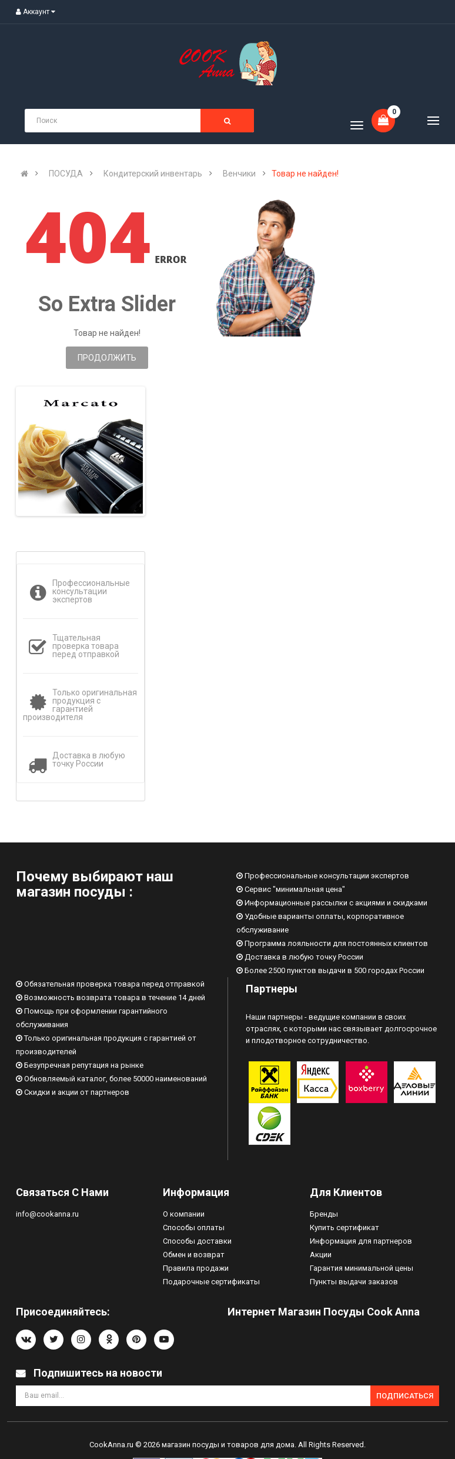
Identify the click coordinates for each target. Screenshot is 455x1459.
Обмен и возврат (194, 1254)
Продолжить (107, 357)
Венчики (239, 173)
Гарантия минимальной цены (361, 1268)
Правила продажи (196, 1268)
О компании (184, 1214)
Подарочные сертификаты (211, 1281)
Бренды (324, 1214)
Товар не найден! (305, 173)
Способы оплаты (194, 1227)
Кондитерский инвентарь (152, 173)
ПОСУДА (66, 173)
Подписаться (404, 1395)
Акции (321, 1254)
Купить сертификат (344, 1227)
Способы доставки (197, 1241)
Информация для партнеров (361, 1241)
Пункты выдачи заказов (354, 1281)
